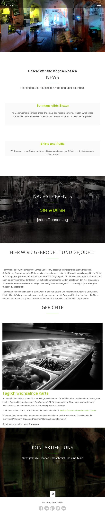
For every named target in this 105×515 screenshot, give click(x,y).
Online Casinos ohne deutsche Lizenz (78, 410)
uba (8, 2)
